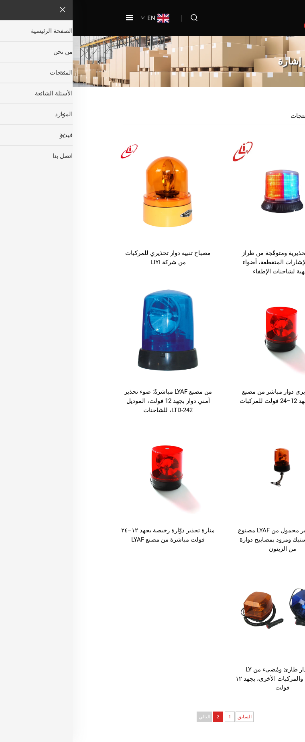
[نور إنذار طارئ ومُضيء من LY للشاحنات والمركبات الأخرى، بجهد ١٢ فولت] (210, 607)
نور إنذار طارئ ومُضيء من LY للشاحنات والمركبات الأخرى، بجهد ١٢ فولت (209, 678)
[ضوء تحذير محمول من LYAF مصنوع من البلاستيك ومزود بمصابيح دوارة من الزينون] (210, 468)
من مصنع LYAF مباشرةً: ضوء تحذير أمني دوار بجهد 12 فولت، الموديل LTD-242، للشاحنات (95, 401)
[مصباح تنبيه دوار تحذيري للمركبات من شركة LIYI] (95, 190)
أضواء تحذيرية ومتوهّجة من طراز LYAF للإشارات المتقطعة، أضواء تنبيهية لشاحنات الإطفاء (209, 262)
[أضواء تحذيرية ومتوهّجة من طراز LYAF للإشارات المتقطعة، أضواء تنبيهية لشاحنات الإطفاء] (210, 190)
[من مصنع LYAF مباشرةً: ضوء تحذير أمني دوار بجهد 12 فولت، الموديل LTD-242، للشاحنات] (95, 330)
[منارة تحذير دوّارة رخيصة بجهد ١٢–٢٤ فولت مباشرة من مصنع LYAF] (95, 468)
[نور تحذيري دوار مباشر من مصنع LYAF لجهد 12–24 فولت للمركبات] (210, 330)
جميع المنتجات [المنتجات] (236, 115)
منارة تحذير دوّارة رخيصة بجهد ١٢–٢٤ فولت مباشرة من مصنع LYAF (95, 535)
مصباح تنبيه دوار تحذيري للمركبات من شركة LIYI (95, 257)
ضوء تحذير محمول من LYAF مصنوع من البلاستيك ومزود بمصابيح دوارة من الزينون (209, 539)
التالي (132, 717)
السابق (172, 717)
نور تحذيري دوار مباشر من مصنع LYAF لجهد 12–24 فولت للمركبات (209, 396)
